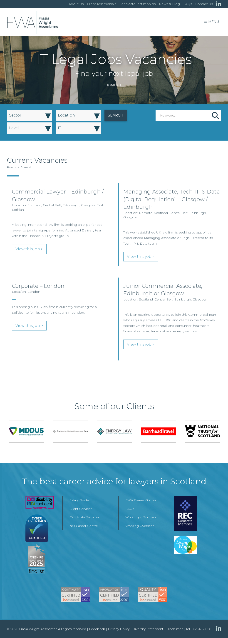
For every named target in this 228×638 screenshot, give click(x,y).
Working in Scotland (141, 517)
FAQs (187, 4)
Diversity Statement (147, 629)
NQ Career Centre (83, 526)
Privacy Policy (118, 629)
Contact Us (204, 4)
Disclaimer (174, 629)
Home (110, 85)
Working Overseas (139, 526)
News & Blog (169, 4)
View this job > (29, 249)
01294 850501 (202, 629)
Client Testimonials (101, 4)
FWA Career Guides (140, 500)
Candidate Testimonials (137, 4)
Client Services (80, 509)
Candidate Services (84, 517)
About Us (76, 4)
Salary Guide (79, 500)
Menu (211, 22)
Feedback (97, 629)
